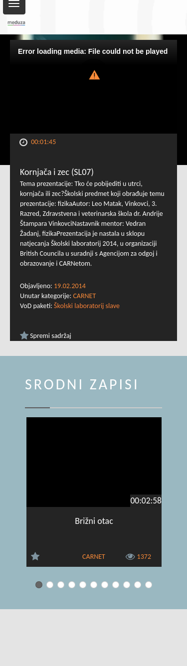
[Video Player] (93, 87)
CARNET (84, 296)
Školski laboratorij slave (87, 306)
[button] (94, 74)
